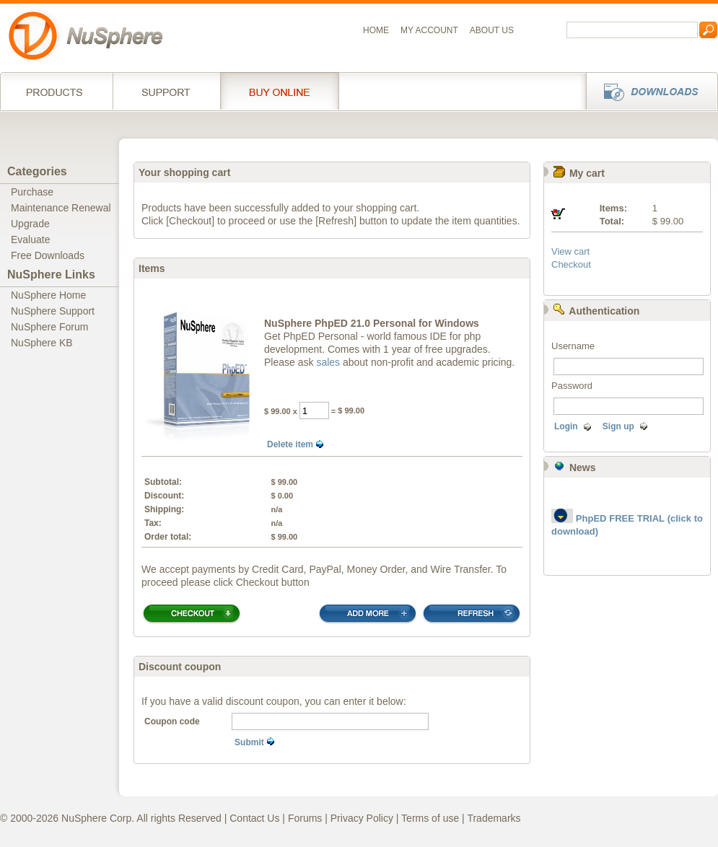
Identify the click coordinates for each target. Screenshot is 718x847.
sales (328, 362)
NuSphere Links (51, 274)
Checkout (571, 264)
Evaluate (30, 239)
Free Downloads (47, 255)
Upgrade (30, 223)
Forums (305, 818)
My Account (429, 30)
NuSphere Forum (49, 327)
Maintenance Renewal (61, 208)
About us (492, 30)
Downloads (647, 91)
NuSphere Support (53, 311)
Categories (37, 171)
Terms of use (430, 818)
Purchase (32, 192)
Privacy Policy (361, 818)
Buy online (279, 91)
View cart (570, 251)
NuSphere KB (42, 342)
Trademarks (493, 818)
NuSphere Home (48, 295)
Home (376, 30)
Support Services (166, 91)
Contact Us (254, 818)
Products (56, 91)
